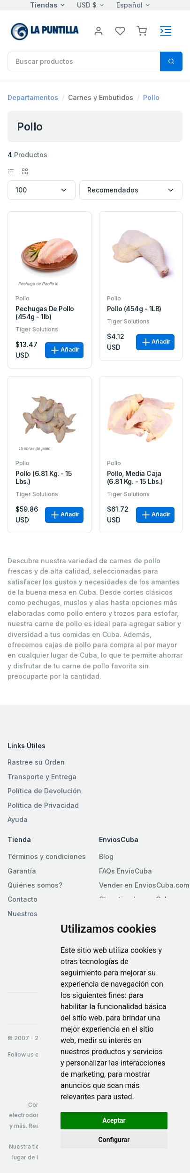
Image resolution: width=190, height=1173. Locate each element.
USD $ (87, 5)
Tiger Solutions (36, 329)
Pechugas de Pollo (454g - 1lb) (44, 313)
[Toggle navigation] (165, 30)
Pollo (151, 97)
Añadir (64, 350)
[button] (142, 30)
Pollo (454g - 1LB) (134, 309)
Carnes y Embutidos (100, 97)
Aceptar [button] (114, 1120)
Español (129, 5)
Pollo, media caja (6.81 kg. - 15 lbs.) (135, 477)
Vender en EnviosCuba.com (144, 885)
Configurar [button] (114, 1139)
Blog (106, 856)
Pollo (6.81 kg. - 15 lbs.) (43, 477)
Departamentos (33, 97)
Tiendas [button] (44, 5)
